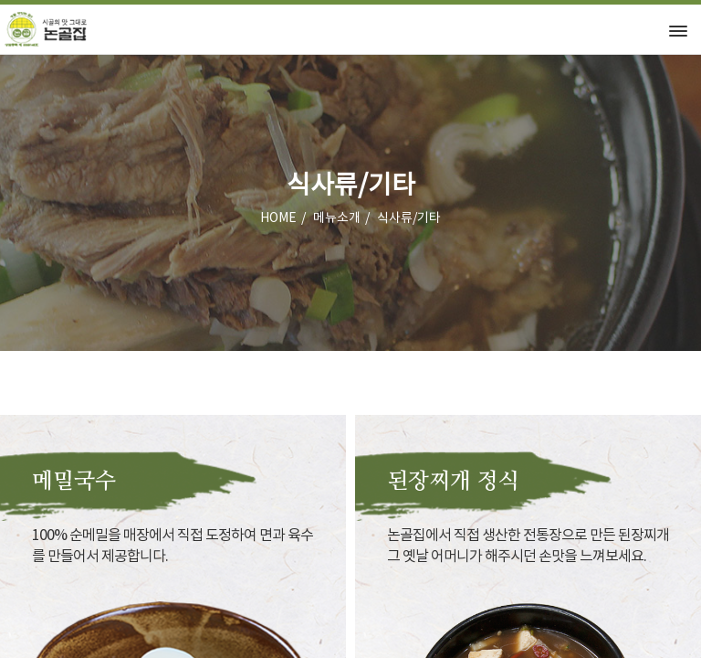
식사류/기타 (409, 218)
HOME (278, 218)
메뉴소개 (337, 218)
